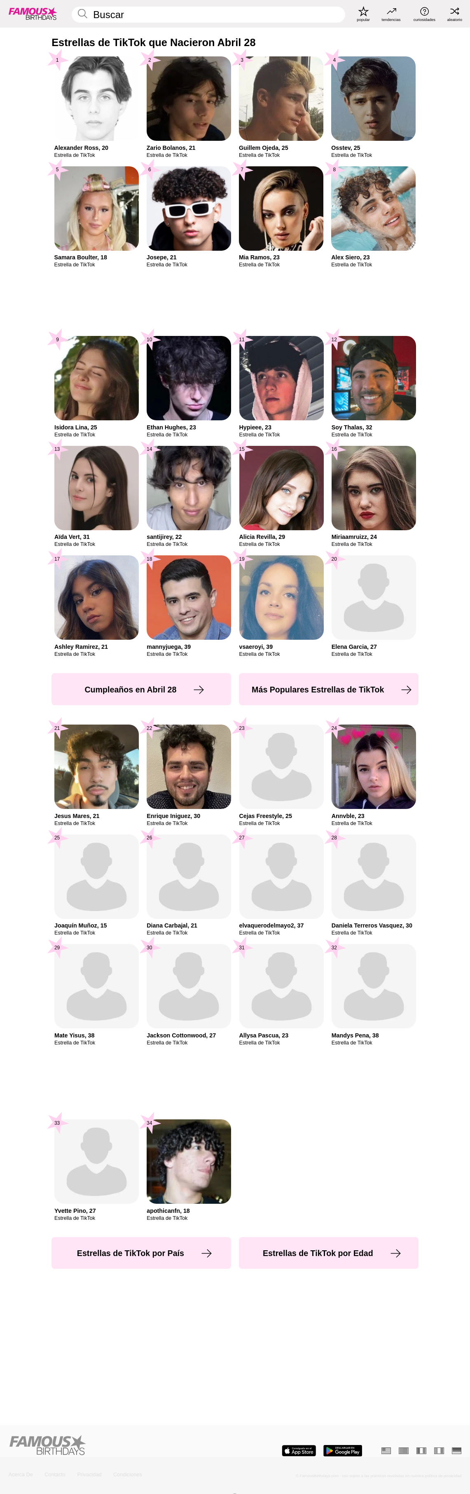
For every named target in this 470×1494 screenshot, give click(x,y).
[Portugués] (404, 1450)
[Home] (120, 1446)
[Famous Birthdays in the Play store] (342, 1451)
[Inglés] (386, 1450)
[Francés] (421, 1450)
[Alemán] (457, 1450)
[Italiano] (439, 1450)
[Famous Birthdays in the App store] (299, 1451)
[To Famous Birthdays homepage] (33, 14)
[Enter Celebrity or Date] (208, 15)
